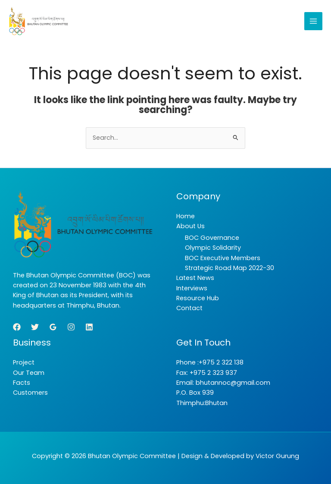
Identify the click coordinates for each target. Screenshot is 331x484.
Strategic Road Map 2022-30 (229, 268)
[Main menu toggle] (313, 21)
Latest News (195, 277)
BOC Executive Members (222, 258)
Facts (21, 382)
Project (23, 362)
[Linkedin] (89, 327)
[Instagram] (71, 327)
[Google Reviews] (53, 327)
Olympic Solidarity (213, 247)
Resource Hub (197, 298)
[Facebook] (17, 327)
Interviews (191, 288)
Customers (30, 392)
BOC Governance (212, 237)
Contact (189, 308)
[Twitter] (35, 327)
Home (185, 216)
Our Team (28, 372)
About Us (190, 226)
